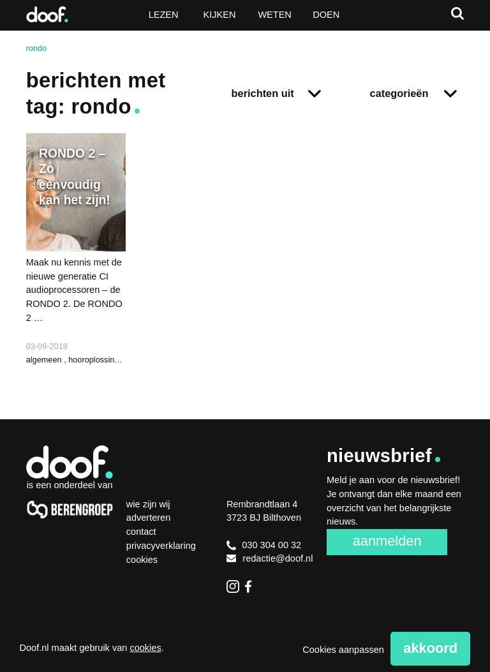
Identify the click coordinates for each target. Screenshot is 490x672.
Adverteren (148, 517)
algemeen (45, 359)
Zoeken (457, 13)
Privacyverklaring (161, 546)
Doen (326, 15)
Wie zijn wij (148, 504)
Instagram (232, 586)
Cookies (142, 560)
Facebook (251, 586)
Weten (274, 15)
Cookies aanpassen (343, 650)
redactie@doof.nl (269, 558)
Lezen (164, 15)
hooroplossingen (98, 359)
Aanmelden (387, 541)
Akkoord (430, 648)
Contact (141, 531)
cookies (145, 648)
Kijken (220, 15)
